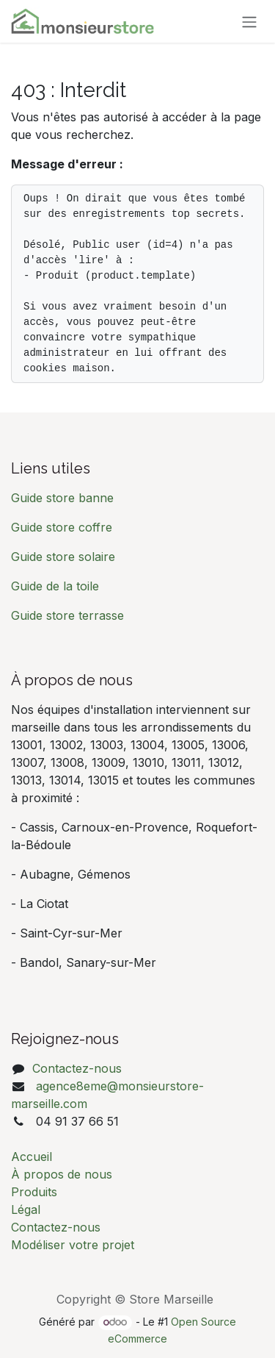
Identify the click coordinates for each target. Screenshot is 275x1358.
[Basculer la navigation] (249, 21)
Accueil (31, 1156)
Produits (34, 1191)
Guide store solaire (63, 556)
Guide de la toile (55, 586)
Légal (25, 1209)
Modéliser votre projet (72, 1244)
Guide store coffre (61, 527)
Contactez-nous (77, 1068)
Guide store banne (64, 497)
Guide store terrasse (67, 615)
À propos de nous (61, 1174)
